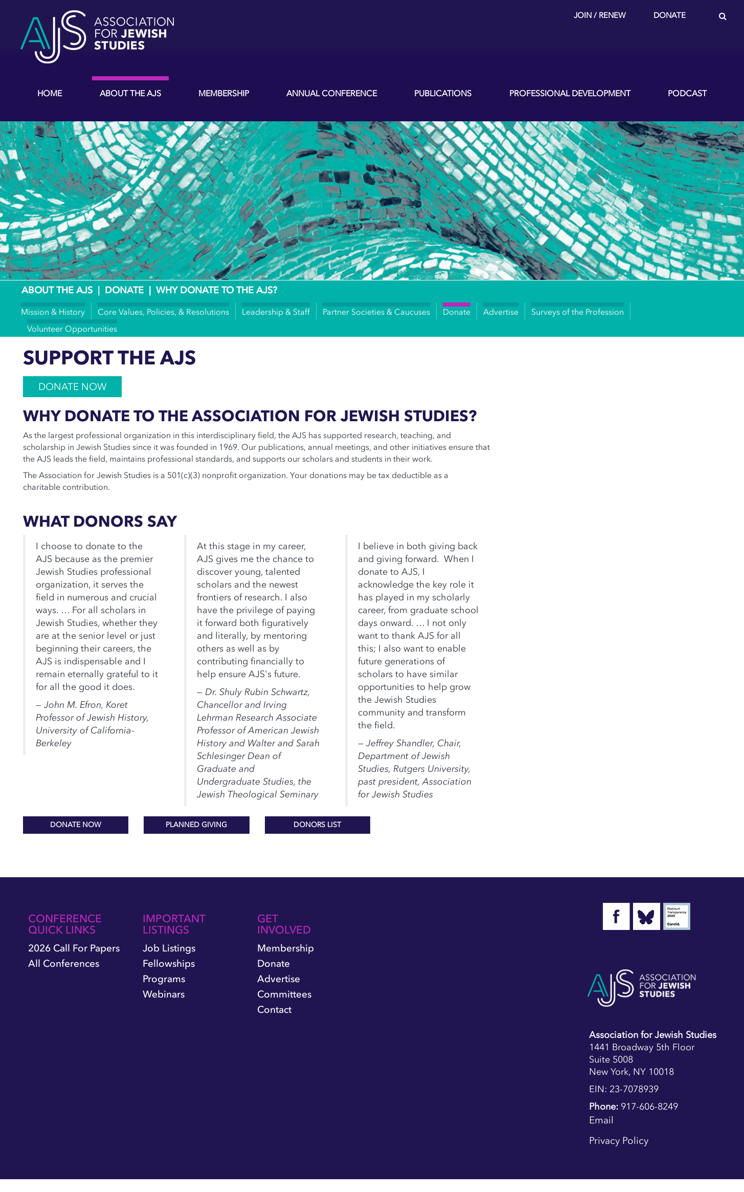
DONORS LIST (317, 824)
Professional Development (569, 93)
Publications (442, 93)
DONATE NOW (72, 387)
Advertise (500, 312)
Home (49, 93)
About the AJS (130, 93)
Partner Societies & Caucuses (376, 312)
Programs (164, 979)
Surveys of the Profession (577, 312)
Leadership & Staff (276, 312)
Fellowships (169, 963)
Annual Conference (331, 93)
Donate (669, 15)
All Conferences (63, 963)
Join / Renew (600, 15)
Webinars (164, 994)
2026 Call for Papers (74, 948)
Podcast (687, 93)
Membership (223, 93)
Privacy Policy (618, 1140)
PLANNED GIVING (196, 824)
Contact (274, 1009)
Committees (284, 994)
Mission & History (53, 312)
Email (601, 1120)
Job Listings (169, 948)
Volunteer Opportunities (72, 328)
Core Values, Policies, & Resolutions (163, 312)
